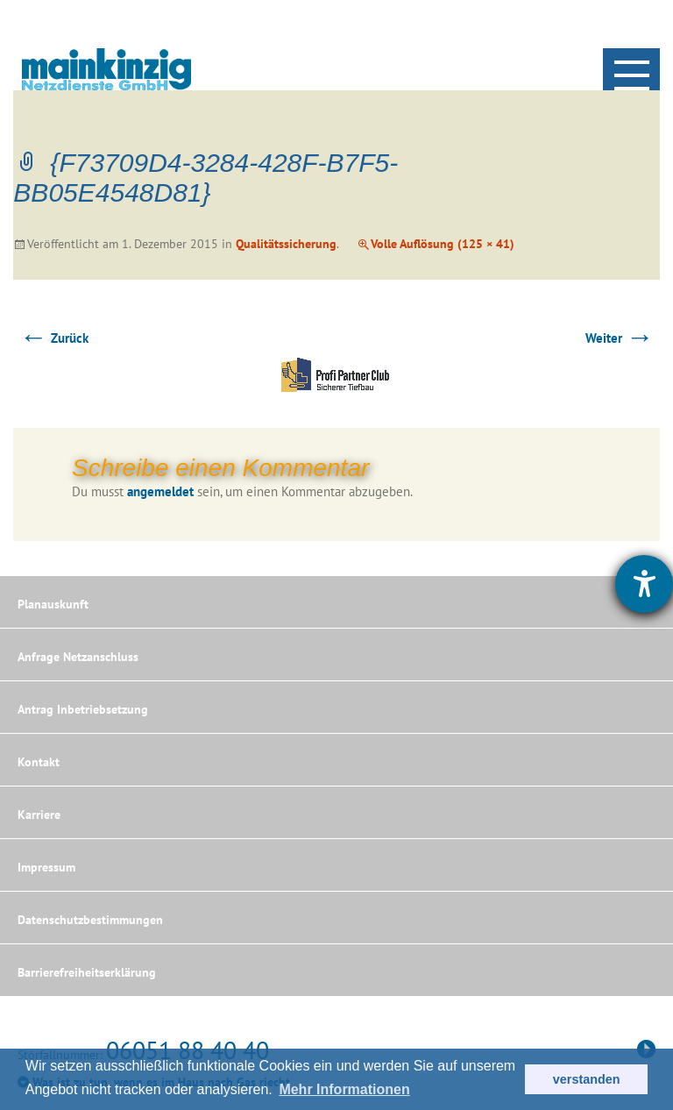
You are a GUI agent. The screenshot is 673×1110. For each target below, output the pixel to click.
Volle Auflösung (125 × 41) (442, 244)
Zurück (54, 338)
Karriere (39, 814)
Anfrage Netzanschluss (78, 657)
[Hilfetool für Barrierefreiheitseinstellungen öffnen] (644, 584)
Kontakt (39, 762)
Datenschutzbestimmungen (90, 920)
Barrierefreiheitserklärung (87, 972)
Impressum (46, 867)
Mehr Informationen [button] (344, 1089)
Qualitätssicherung (286, 244)
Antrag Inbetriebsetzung (83, 709)
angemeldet (160, 491)
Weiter (619, 338)
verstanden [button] (586, 1079)
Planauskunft (53, 604)
